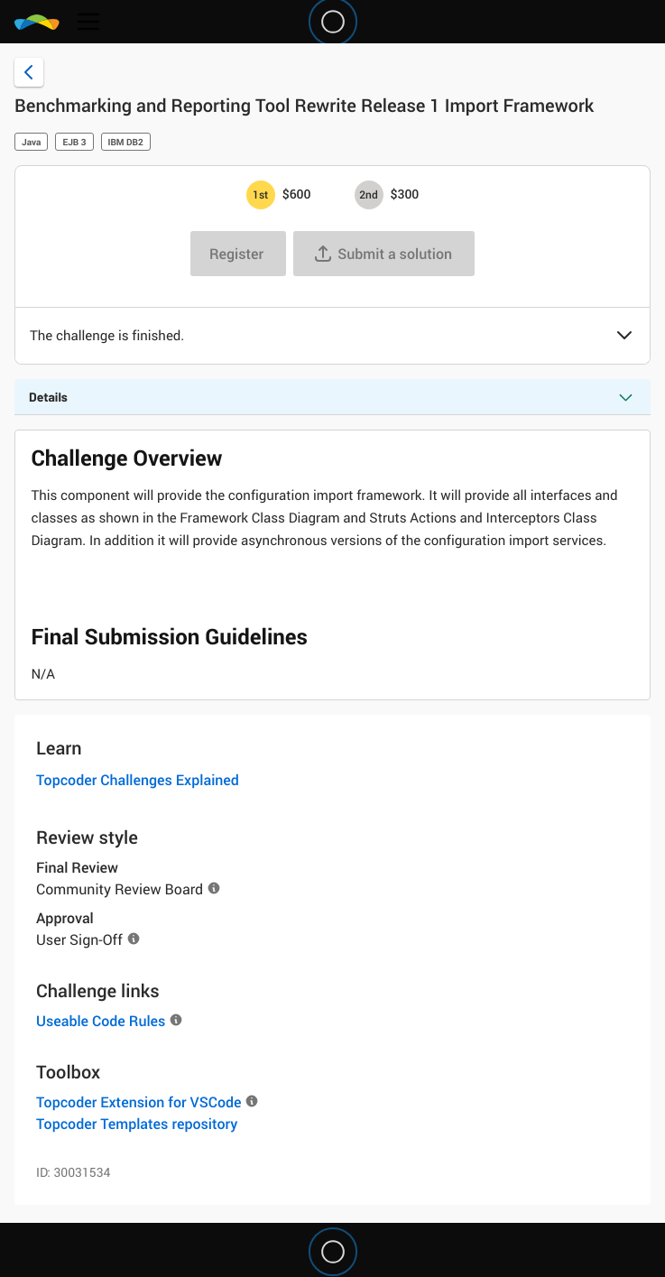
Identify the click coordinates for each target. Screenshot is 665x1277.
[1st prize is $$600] (260, 194)
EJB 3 (74, 141)
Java (31, 141)
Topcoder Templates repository (136, 1124)
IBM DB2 (125, 141)
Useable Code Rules (100, 1021)
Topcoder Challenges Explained (137, 780)
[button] (624, 336)
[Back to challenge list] (28, 72)
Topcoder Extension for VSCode (138, 1102)
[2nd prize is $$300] (369, 194)
